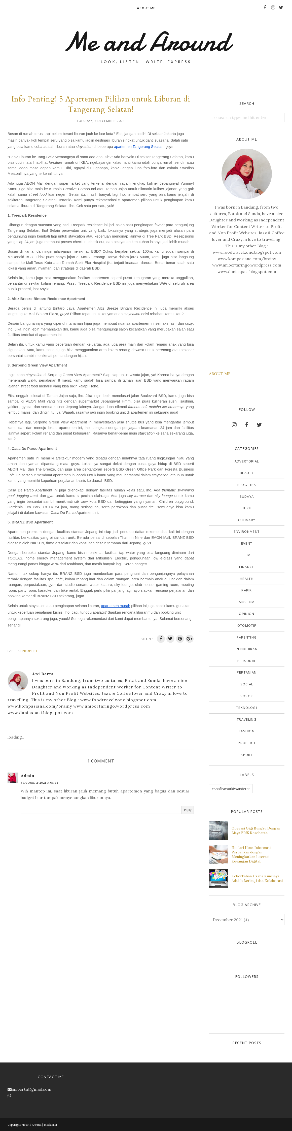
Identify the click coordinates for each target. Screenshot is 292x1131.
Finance (246, 566)
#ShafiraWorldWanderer (231, 788)
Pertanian (247, 672)
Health (246, 578)
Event (246, 543)
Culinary (246, 520)
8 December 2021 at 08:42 (39, 782)
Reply (188, 810)
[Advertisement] (246, 321)
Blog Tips (246, 484)
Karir (246, 590)
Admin (27, 775)
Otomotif (246, 625)
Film (246, 555)
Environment (247, 531)
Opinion (246, 613)
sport (247, 754)
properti (30, 650)
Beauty (246, 473)
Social (246, 684)
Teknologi (246, 707)
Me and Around (146, 42)
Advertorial (247, 461)
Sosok (246, 696)
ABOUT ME (220, 373)
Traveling (247, 719)
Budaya (247, 496)
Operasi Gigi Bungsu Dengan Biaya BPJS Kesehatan (256, 830)
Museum (247, 602)
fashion (246, 731)
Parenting (247, 637)
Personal (246, 660)
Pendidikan (247, 649)
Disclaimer (50, 1124)
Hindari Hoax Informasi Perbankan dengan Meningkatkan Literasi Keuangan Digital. (251, 854)
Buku (246, 508)
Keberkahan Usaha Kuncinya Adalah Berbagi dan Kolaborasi (257, 878)
